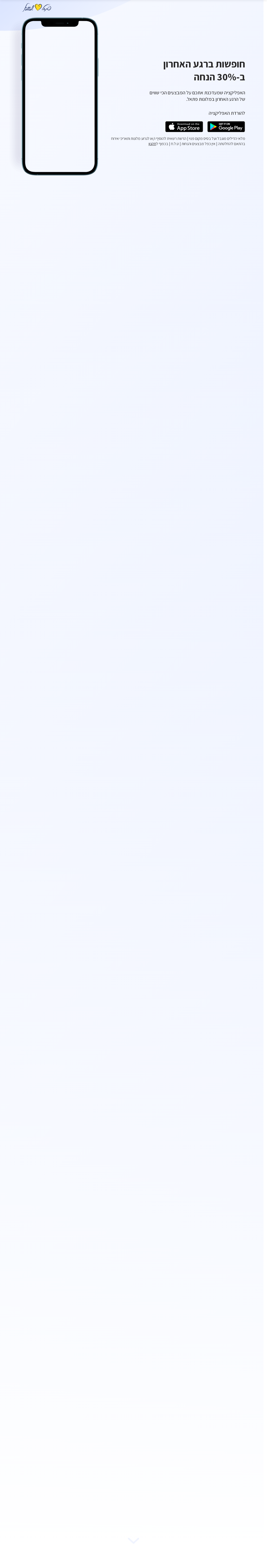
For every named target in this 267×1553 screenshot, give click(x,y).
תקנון (152, 143)
